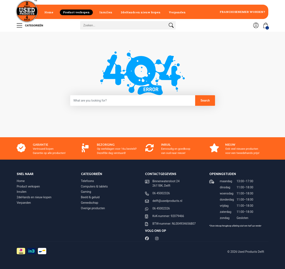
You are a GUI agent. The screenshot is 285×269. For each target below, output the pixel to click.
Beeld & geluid (90, 197)
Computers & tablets (94, 186)
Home (48, 12)
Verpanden (177, 12)
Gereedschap (89, 202)
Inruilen (105, 12)
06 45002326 (161, 193)
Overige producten (93, 208)
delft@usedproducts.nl (167, 200)
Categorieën (30, 25)
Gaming (86, 191)
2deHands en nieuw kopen (140, 12)
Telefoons (87, 181)
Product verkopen (76, 12)
